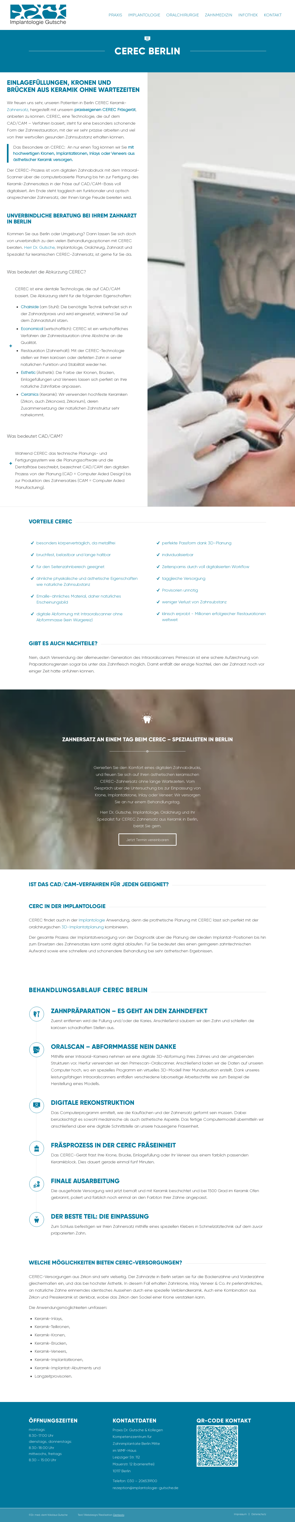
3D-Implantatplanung (83, 926)
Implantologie (92, 920)
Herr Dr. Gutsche (39, 247)
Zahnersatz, (18, 109)
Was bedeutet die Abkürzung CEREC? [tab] (46, 272)
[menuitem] (115, 15)
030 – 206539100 (142, 1481)
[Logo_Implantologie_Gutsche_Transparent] (38, 15)
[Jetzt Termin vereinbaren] (147, 839)
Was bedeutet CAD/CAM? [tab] (35, 436)
